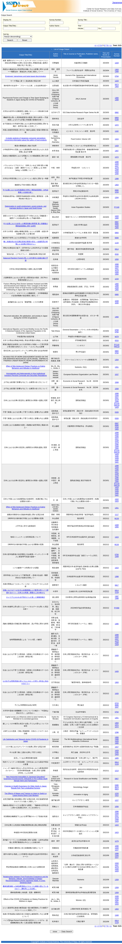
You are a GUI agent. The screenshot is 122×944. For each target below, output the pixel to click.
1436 (117, 753)
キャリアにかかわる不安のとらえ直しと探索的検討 (25, 597)
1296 (117, 732)
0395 (117, 785)
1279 (117, 168)
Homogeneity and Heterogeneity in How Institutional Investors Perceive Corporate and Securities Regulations (25, 374)
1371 (117, 725)
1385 (117, 624)
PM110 (116, 347)
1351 (117, 367)
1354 (117, 360)
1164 (117, 164)
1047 (117, 707)
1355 (117, 527)
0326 (117, 412)
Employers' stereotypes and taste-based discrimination (25, 76)
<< (96, 45)
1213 (117, 771)
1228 (117, 441)
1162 (117, 131)
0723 (117, 703)
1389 (117, 100)
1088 (117, 162)
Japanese (117, 2)
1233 (117, 279)
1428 (117, 288)
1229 (117, 898)
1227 (117, 166)
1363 (117, 70)
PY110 (116, 345)
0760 (117, 332)
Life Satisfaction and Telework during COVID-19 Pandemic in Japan (25, 740)
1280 (117, 444)
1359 (117, 880)
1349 (117, 170)
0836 (117, 238)
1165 (117, 437)
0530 (117, 254)
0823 (117, 789)
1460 (117, 218)
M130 (117, 519)
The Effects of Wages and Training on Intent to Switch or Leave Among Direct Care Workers (25, 794)
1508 (117, 382)
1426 (117, 656)
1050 (117, 259)
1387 (117, 596)
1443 (117, 216)
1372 (117, 125)
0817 (117, 585)
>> (111, 45)
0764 (117, 76)
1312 (117, 795)
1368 (117, 72)
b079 (117, 337)
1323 (117, 501)
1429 (117, 63)
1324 (117, 139)
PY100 (116, 207)
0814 (117, 249)
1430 (117, 174)
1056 (117, 807)
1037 (117, 374)
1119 (117, 592)
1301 (117, 718)
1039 (117, 301)
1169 (117, 896)
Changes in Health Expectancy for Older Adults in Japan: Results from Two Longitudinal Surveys (25, 787)
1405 (117, 228)
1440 (117, 460)
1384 (117, 274)
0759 (117, 330)
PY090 (116, 608)
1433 (117, 904)
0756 (117, 555)
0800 (117, 351)
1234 (117, 192)
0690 (117, 190)
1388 (117, 179)
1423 (117, 537)
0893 (117, 233)
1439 (117, 458)
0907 (117, 779)
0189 (117, 120)
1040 (117, 303)
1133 (117, 243)
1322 (117, 499)
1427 (117, 747)
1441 (117, 462)
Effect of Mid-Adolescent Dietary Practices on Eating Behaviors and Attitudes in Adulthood (25, 367)
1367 (117, 151)
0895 (117, 295)
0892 (117, 112)
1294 (117, 900)
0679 (117, 787)
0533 (117, 341)
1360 (117, 98)
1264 (117, 198)
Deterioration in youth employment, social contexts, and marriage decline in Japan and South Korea (25, 207)
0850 (117, 118)
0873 (117, 85)
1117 (117, 515)
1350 (117, 448)
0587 (117, 222)
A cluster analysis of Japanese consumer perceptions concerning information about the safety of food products (25, 139)
